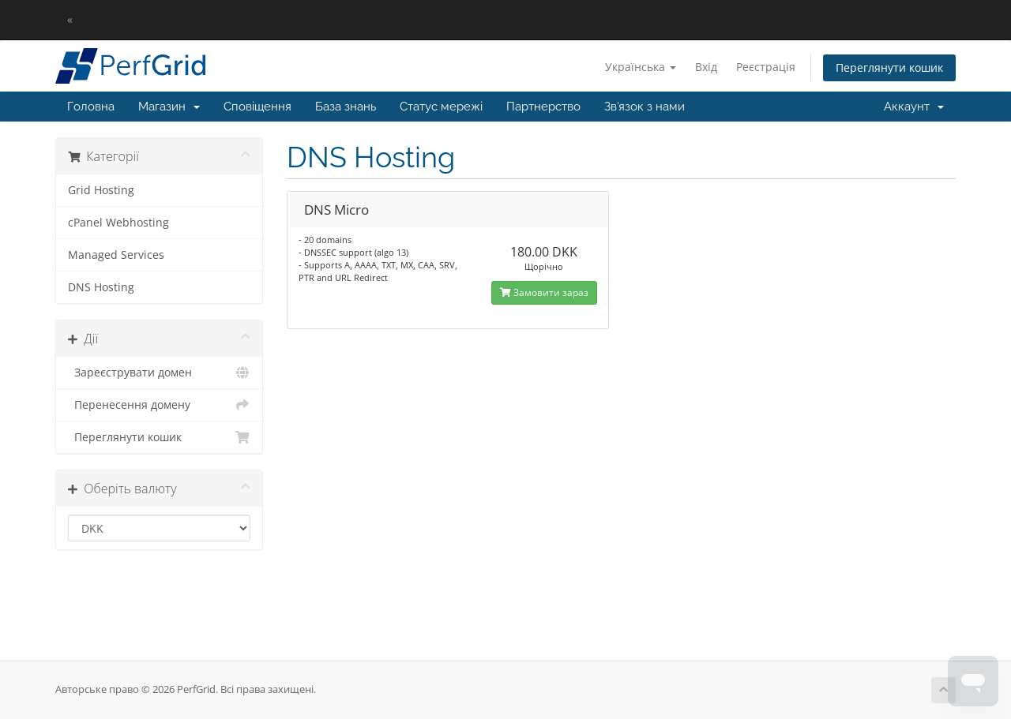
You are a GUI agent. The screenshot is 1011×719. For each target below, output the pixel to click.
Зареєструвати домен (159, 372)
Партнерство (543, 106)
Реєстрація (765, 66)
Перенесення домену (159, 404)
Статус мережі (441, 106)
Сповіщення (257, 106)
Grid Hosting (101, 190)
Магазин (169, 106)
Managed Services (116, 255)
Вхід (706, 66)
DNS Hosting (101, 287)
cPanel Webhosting (118, 222)
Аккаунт (914, 106)
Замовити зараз (544, 292)
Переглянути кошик (889, 67)
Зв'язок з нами (644, 106)
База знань (345, 106)
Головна (91, 106)
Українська (640, 66)
